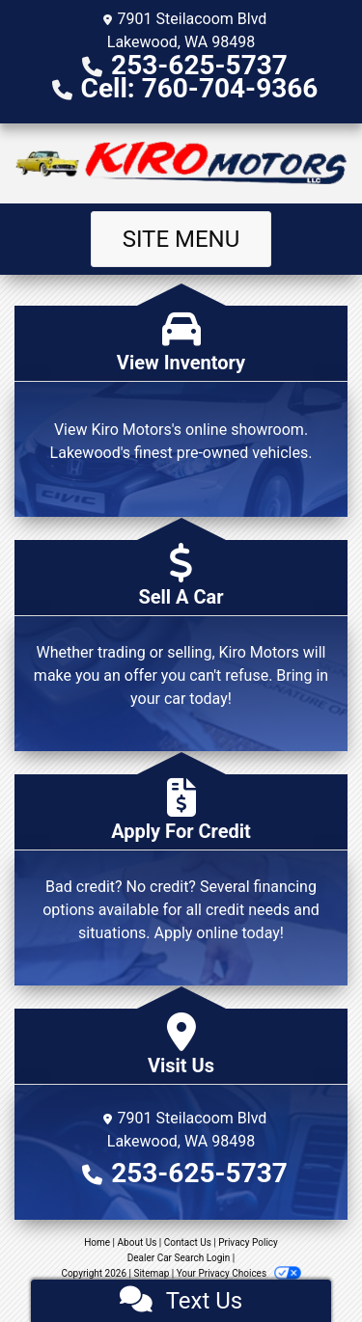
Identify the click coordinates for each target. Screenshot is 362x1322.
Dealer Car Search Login (179, 1258)
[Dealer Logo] (181, 163)
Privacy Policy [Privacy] (248, 1242)
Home (97, 1242)
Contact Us (187, 1242)
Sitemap (151, 1273)
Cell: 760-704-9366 (200, 88)
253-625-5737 (199, 65)
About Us (137, 1242)
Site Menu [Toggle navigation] (181, 239)
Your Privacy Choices (239, 1273)
